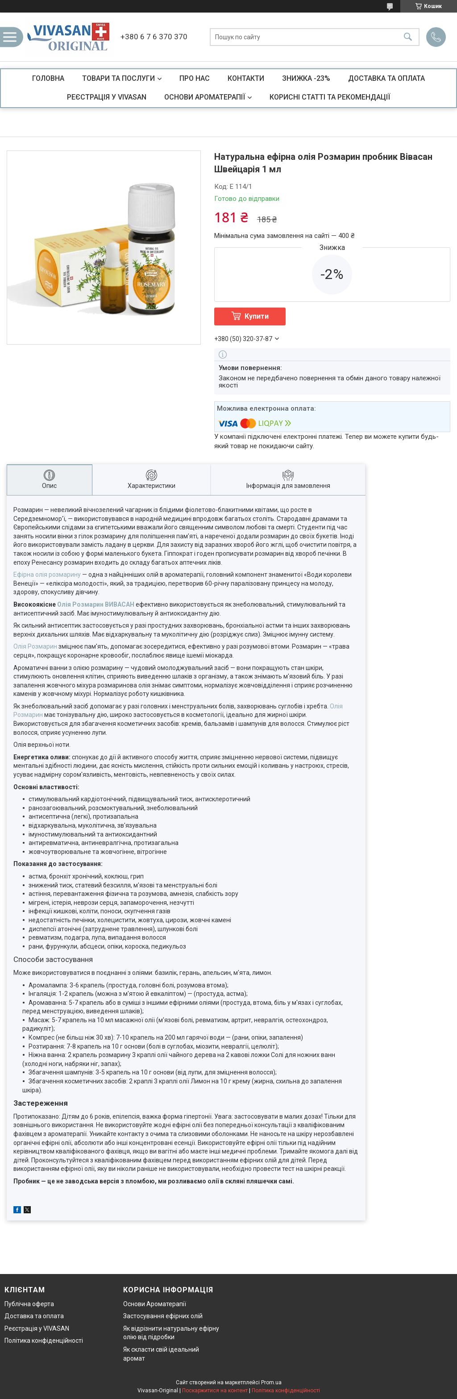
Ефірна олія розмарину (47, 574)
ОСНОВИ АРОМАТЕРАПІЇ (204, 97)
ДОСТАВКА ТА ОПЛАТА (386, 78)
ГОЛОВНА (48, 78)
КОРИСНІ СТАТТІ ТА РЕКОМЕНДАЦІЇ (330, 97)
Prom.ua (271, 1382)
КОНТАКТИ (246, 78)
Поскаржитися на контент (215, 1390)
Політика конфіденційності (43, 1340)
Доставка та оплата (34, 1316)
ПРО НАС (194, 78)
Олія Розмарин (35, 646)
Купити (257, 316)
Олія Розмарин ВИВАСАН (95, 604)
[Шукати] (408, 37)
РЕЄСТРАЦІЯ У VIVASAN (106, 97)
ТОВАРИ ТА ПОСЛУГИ (118, 78)
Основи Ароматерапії (154, 1303)
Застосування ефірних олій (163, 1316)
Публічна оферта (29, 1303)
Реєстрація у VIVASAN (36, 1328)
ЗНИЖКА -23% (306, 78)
